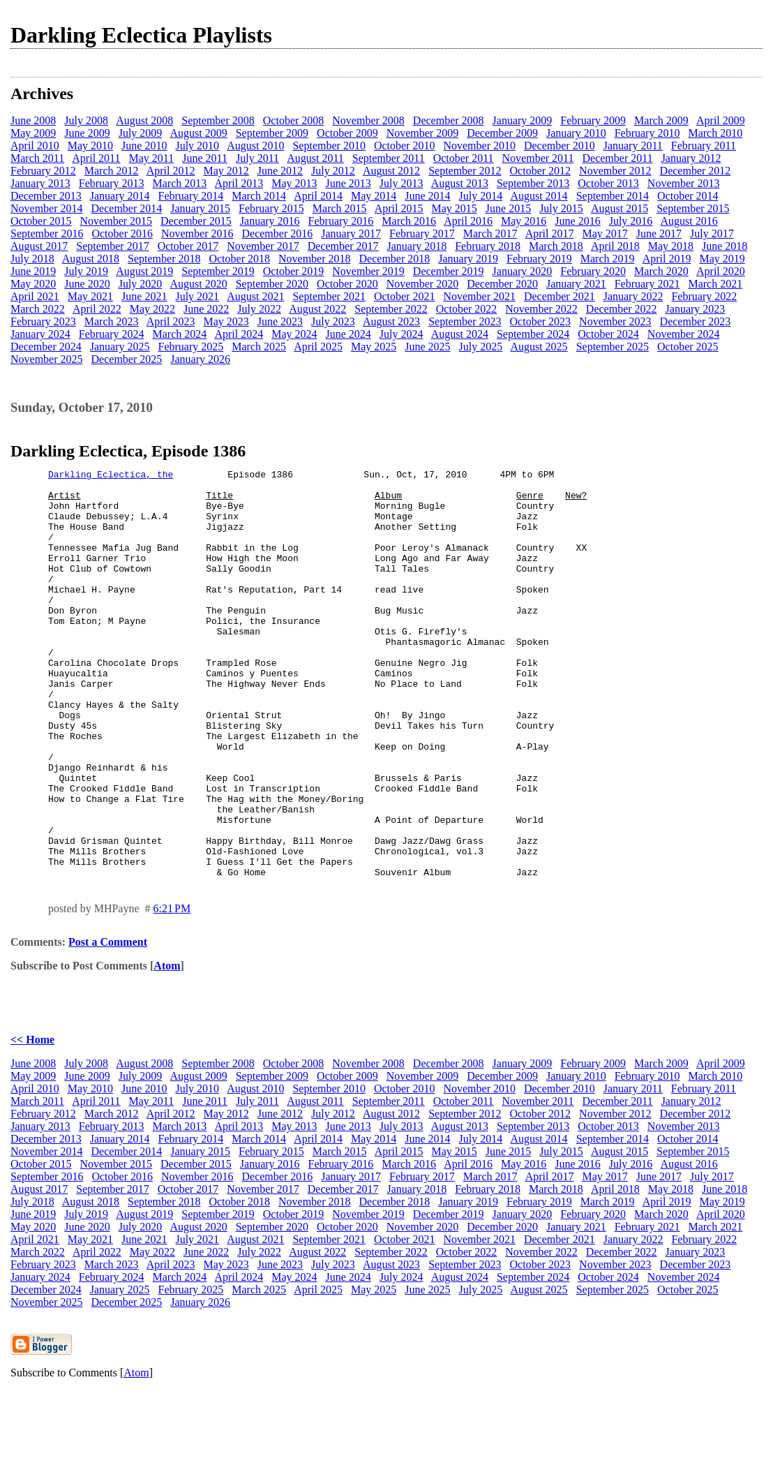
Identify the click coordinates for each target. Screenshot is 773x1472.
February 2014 (191, 196)
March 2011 (37, 158)
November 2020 (422, 284)
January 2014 (120, 196)
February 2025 (191, 346)
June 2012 (280, 171)
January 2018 (416, 246)
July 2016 (631, 221)
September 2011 (388, 158)
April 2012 (171, 171)
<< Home (32, 1121)
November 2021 (479, 296)
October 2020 (347, 284)
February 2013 (111, 183)
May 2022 (152, 309)
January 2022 (633, 296)
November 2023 (615, 321)
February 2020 (593, 271)
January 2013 (40, 183)
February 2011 (703, 145)
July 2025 (481, 346)
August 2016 (688, 221)
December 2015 (196, 221)
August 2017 (39, 246)
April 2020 (720, 271)
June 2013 (348, 183)
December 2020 (502, 284)
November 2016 (197, 233)
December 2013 (46, 196)
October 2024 (608, 334)
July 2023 (333, 321)
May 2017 (604, 233)
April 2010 (34, 145)
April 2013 (238, 183)
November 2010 (479, 145)
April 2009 (720, 120)
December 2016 (277, 233)
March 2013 (180, 183)
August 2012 (391, 171)
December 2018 (394, 259)
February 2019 (539, 259)
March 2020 (661, 271)
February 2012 (43, 171)
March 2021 (715, 284)
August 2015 (619, 208)
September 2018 (164, 259)
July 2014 (481, 196)
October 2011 (463, 158)
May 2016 (523, 221)
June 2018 (724, 246)
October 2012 (540, 171)
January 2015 (200, 208)
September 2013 (533, 183)
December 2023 (695, 321)
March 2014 (259, 196)
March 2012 (111, 171)
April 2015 (399, 208)
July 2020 (141, 284)
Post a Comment (107, 1023)
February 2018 (487, 246)
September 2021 (328, 296)
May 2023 (225, 321)
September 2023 (464, 321)
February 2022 (704, 296)
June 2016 (577, 221)
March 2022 (37, 309)
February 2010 (647, 133)
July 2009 (141, 133)
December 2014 (127, 208)
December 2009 (502, 133)
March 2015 (340, 208)
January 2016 (270, 221)
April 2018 (615, 246)
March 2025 (259, 346)
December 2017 (343, 246)
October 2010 (404, 145)
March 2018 (556, 246)
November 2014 (46, 208)
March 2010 (715, 133)
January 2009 (523, 120)
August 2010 (255, 145)
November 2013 (683, 183)
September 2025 (612, 346)
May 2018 (670, 246)
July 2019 (86, 271)
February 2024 (111, 334)
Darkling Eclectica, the (110, 476)
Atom (166, 1047)
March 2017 (490, 233)
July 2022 (259, 309)
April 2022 (97, 309)
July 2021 (197, 296)
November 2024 (683, 334)
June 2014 (427, 196)
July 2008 (86, 120)
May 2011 (151, 158)
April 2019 (667, 259)
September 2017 (112, 246)
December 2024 (46, 346)
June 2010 (144, 145)
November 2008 (368, 120)
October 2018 (239, 259)
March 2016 (409, 221)
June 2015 (508, 208)
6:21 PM (172, 990)
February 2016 (341, 221)
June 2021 (144, 296)
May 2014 (373, 196)
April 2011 (96, 158)
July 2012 (333, 171)
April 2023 (171, 321)
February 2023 (43, 321)
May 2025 (373, 346)
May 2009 (33, 133)
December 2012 (695, 171)
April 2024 (238, 334)
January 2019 (468, 259)
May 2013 (294, 183)
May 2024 (294, 334)
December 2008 (448, 120)
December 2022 (621, 309)
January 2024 (40, 334)
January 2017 (351, 233)
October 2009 (347, 133)
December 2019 (448, 271)
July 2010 (197, 145)
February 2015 (271, 208)
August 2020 (198, 284)
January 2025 (120, 346)
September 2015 (692, 208)
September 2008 (217, 120)
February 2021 (647, 284)
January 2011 (633, 145)
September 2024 (533, 334)
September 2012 (464, 171)
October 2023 (540, 321)
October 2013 (608, 183)
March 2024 (180, 334)
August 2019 (144, 271)
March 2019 (607, 259)
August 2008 (144, 120)
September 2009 (272, 133)
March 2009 (661, 120)
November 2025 (46, 359)
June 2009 (87, 133)
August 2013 (459, 183)
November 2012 (615, 171)
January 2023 (696, 309)
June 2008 (33, 120)
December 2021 (559, 296)
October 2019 (293, 271)
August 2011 (315, 158)
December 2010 (559, 145)
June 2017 (659, 233)
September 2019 (217, 271)
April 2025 (318, 346)
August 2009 (198, 133)
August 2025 (538, 346)
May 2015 (453, 208)
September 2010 (328, 145)
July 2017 (712, 233)
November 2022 (541, 309)
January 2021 (576, 284)
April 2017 (549, 233)
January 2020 (523, 271)
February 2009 (593, 120)
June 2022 (206, 309)
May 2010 (90, 145)
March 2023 (111, 321)
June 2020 (87, 284)
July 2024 (401, 334)
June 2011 (204, 158)
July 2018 (32, 259)
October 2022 (466, 309)
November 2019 (368, 271)
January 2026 (200, 359)
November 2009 (422, 133)
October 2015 (41, 221)
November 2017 (263, 246)
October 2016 (122, 233)
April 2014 (318, 196)
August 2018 (90, 259)
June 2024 (348, 334)
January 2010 (576, 133)
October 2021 (404, 296)
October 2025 (688, 346)
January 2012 (691, 158)
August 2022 (317, 309)
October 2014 (688, 196)
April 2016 (468, 221)
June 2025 (427, 346)
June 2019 (33, 271)
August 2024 (459, 334)
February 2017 (422, 233)
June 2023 (280, 321)
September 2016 (46, 233)
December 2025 (127, 359)
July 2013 (401, 183)
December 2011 (618, 158)
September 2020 (272, 284)
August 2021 (255, 296)
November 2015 (116, 221)
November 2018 (314, 259)
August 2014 (538, 196)
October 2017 (188, 246)
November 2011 (538, 158)
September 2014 (612, 196)
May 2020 (33, 284)
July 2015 (561, 208)
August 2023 (391, 321)
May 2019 (721, 259)
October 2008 (293, 120)
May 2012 (225, 171)
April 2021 (34, 296)
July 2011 (257, 158)
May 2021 (90, 296)
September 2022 (390, 309)
